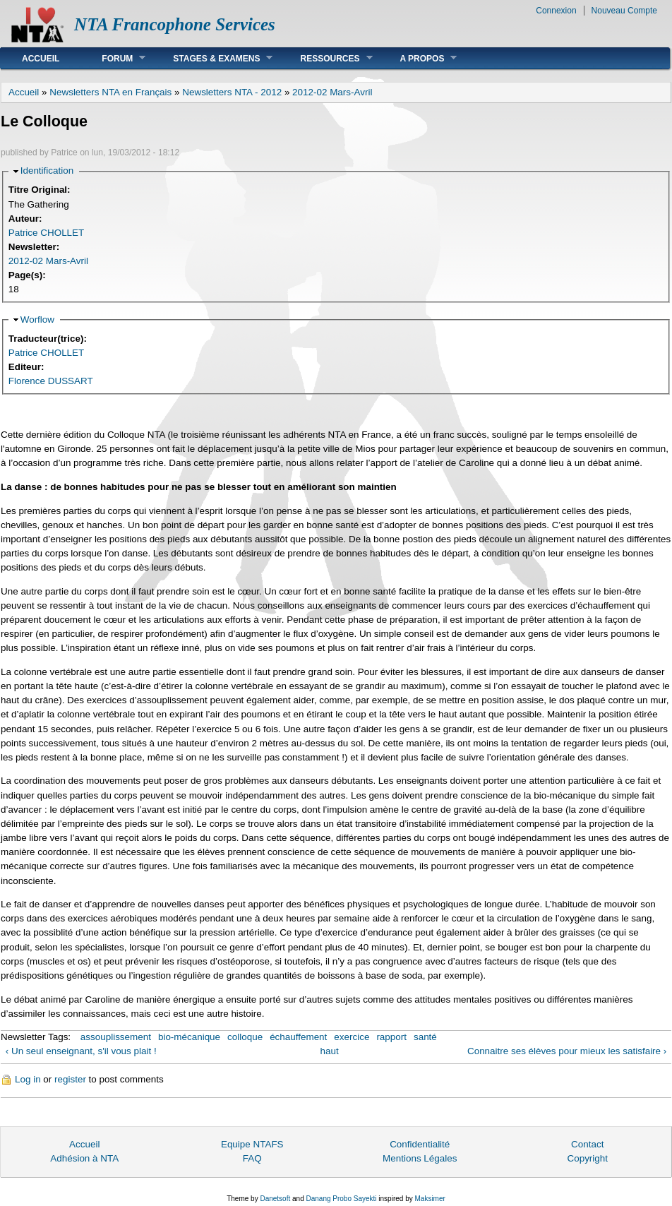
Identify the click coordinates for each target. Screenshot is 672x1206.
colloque (245, 1037)
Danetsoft (275, 1198)
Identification (46, 170)
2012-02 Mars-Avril (332, 92)
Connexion (556, 11)
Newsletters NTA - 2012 (232, 92)
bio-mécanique (189, 1037)
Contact (587, 1144)
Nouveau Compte (624, 11)
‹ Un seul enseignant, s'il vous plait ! (81, 1051)
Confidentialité (420, 1144)
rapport (391, 1037)
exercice (351, 1037)
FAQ (252, 1158)
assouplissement (115, 1037)
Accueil (40, 59)
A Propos (418, 58)
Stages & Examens (212, 58)
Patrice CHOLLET (46, 232)
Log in (28, 1079)
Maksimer (429, 1198)
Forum (112, 58)
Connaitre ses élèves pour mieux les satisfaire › (566, 1051)
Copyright (587, 1158)
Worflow (37, 319)
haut (329, 1051)
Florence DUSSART (50, 381)
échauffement (298, 1037)
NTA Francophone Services (174, 24)
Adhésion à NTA (84, 1158)
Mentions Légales (420, 1158)
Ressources (325, 58)
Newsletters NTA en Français (110, 92)
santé (425, 1037)
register (70, 1079)
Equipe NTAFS (252, 1144)
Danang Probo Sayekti (341, 1198)
